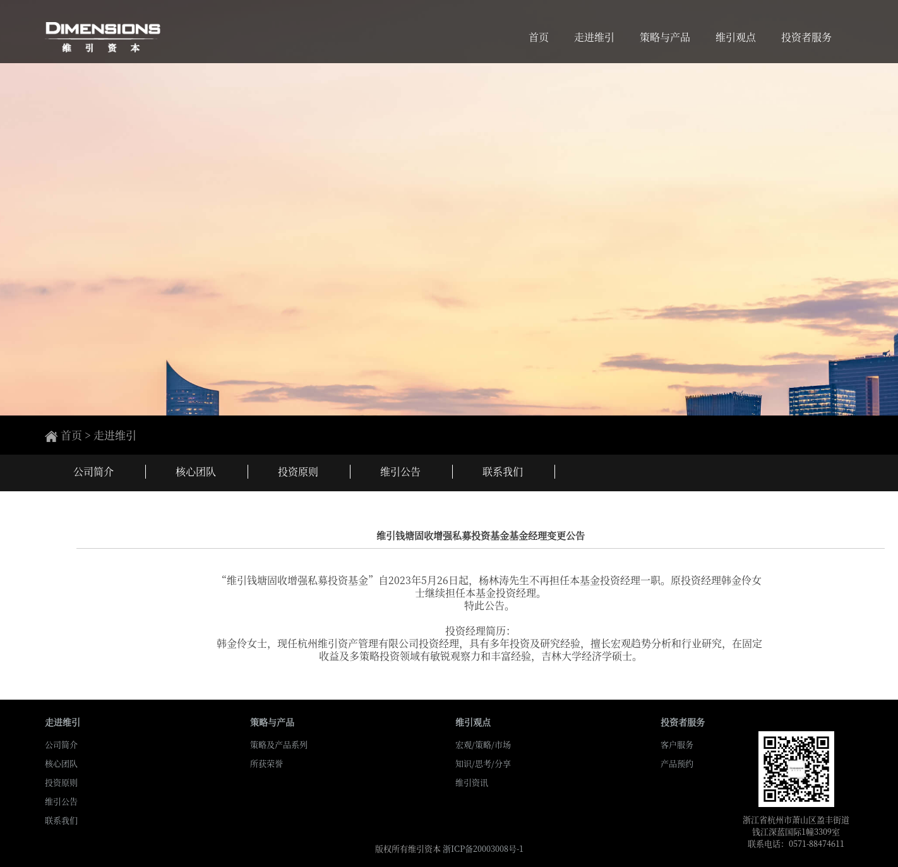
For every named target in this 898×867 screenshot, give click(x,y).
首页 (539, 35)
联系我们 (61, 820)
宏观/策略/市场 (483, 744)
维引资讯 (471, 782)
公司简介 (61, 744)
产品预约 (677, 763)
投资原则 (61, 782)
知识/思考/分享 (483, 763)
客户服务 (677, 744)
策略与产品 (665, 35)
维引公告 (61, 801)
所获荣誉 (266, 763)
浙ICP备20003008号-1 (483, 848)
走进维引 (594, 35)
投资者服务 (806, 35)
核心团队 (61, 763)
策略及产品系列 (279, 744)
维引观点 (735, 35)
